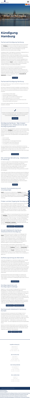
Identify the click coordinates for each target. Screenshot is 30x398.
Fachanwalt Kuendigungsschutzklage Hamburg (18, 395)
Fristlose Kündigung (19, 226)
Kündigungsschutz (9, 305)
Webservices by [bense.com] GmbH (8, 388)
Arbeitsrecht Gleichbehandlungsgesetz (7, 397)
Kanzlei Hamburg (3, 390)
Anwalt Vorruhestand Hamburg (24, 393)
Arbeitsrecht (7, 19)
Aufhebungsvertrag (15, 281)
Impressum (17, 390)
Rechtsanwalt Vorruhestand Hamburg (22, 397)
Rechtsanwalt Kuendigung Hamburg (11, 393)
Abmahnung (15, 184)
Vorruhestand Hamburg (4, 394)
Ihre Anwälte (15, 77)
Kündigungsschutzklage (19, 305)
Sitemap (10, 390)
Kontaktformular (15, 331)
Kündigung (26, 19)
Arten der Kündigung (20, 19)
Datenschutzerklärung (24, 390)
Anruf (20, 331)
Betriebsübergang (15, 154)
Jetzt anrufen (15, 118)
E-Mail (9, 331)
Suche (13, 390)
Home (3, 19)
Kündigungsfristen (10, 226)
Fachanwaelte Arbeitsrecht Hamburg (16, 394)
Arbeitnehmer (12, 19)
